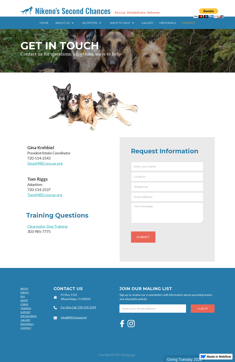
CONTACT (188, 22)
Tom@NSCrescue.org (44, 195)
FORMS (24, 304)
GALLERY (25, 320)
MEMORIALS (167, 22)
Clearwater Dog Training (47, 226)
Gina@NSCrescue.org (45, 163)
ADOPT (24, 300)
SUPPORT (25, 312)
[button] (64, 23)
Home (44, 22)
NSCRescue (128, 354)
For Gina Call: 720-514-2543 (78, 307)
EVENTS (24, 292)
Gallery (147, 22)
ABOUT (24, 288)
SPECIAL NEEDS (28, 316)
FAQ (22, 296)
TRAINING (25, 308)
